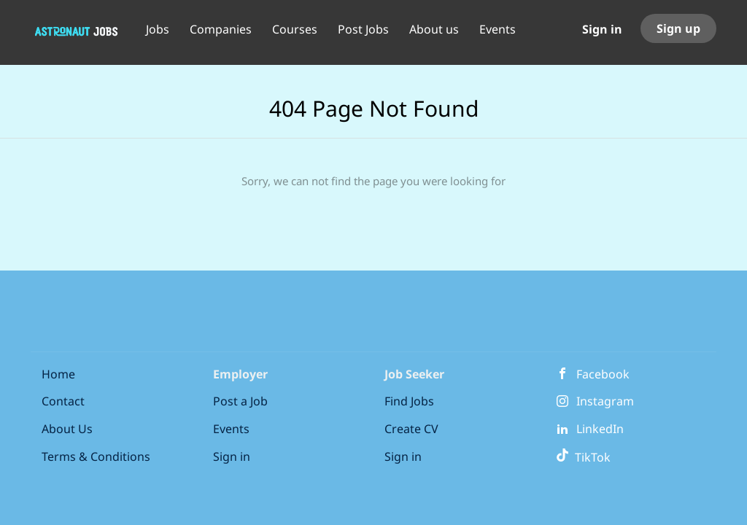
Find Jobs (409, 401)
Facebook (603, 374)
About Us (67, 429)
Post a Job (240, 401)
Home (58, 374)
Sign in (602, 29)
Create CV (411, 429)
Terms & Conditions (96, 456)
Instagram (605, 401)
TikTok (583, 457)
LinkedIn (600, 429)
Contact (63, 401)
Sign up (678, 28)
